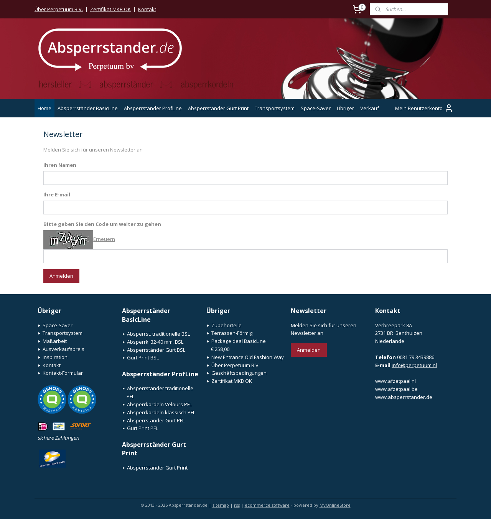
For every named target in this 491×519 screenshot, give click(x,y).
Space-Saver (316, 108)
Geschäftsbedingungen (239, 372)
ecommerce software (267, 505)
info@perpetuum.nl (414, 365)
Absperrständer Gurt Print (218, 108)
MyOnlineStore (335, 505)
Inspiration (55, 357)
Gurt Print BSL (143, 357)
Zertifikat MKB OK (110, 9)
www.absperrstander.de (403, 397)
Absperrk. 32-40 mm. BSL (155, 341)
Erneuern (104, 239)
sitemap (221, 505)
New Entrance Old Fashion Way (247, 357)
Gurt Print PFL (142, 428)
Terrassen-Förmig (231, 333)
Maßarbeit (55, 341)
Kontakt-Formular (63, 372)
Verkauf (369, 108)
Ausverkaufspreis (63, 349)
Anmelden (61, 275)
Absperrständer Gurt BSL (156, 349)
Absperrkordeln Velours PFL (159, 404)
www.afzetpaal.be (396, 389)
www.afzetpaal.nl (395, 380)
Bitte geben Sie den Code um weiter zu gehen (102, 224)
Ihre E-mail (56, 194)
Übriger (345, 108)
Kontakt (147, 9)
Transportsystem (275, 108)
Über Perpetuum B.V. (59, 9)
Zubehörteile (226, 325)
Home (44, 108)
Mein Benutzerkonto (424, 108)
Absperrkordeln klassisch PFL (161, 412)
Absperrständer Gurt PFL (156, 420)
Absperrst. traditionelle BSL (158, 333)
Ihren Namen (59, 164)
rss (237, 505)
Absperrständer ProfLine (153, 108)
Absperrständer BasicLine (88, 108)
